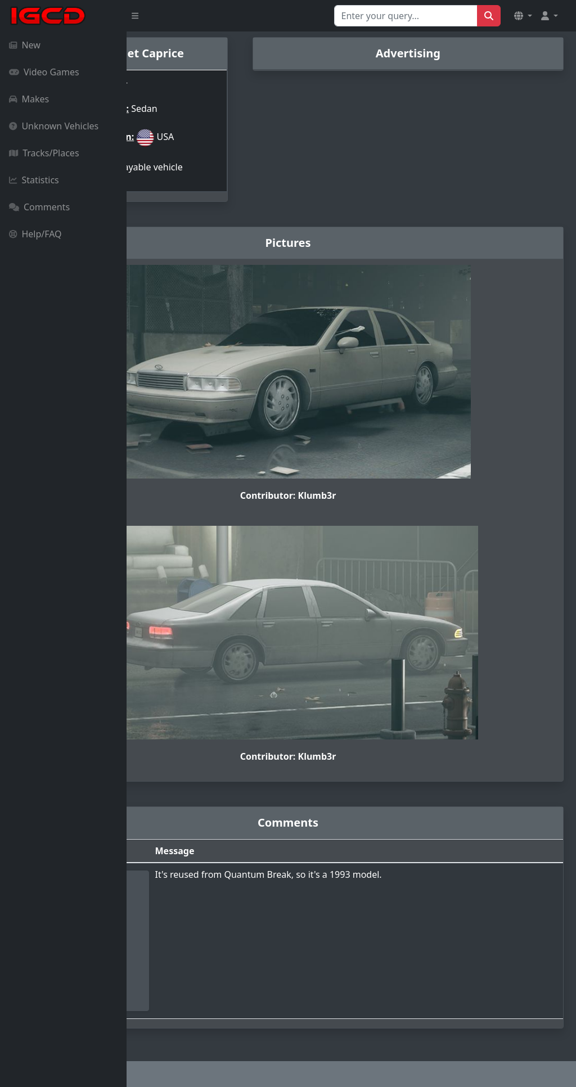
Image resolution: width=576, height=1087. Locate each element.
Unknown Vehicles (53, 126)
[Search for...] (406, 15)
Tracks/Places (44, 153)
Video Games (44, 72)
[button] (523, 15)
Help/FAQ (35, 234)
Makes (29, 99)
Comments (39, 207)
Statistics (34, 180)
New (24, 45)
